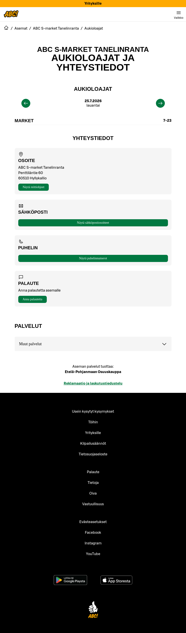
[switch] (178, 14)
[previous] (25, 103)
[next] (160, 103)
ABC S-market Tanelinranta (93, 49)
